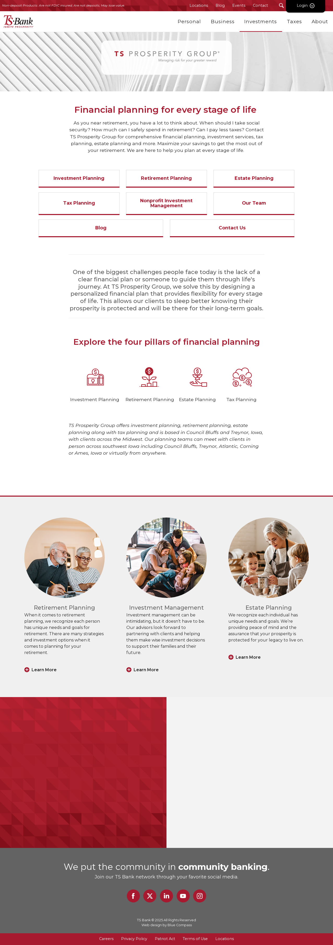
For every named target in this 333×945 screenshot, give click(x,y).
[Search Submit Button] (281, 5)
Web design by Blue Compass (166, 925)
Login (313, 5)
